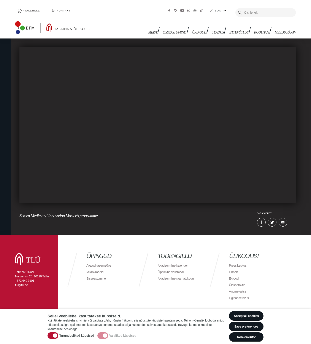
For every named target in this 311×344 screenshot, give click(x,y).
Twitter (272, 218)
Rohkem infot (245, 336)
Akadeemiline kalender (174, 261)
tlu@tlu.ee (21, 281)
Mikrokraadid (95, 268)
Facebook (169, 8)
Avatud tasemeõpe (99, 261)
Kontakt (56, 8)
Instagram (175, 8)
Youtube (182, 8)
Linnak (233, 268)
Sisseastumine (97, 274)
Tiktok (201, 8)
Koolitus (262, 27)
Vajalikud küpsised (122, 334)
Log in (220, 8)
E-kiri (283, 218)
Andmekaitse (238, 287)
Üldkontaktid (238, 281)
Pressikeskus (238, 261)
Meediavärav (285, 27)
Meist (160, 27)
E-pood (234, 274)
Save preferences (245, 324)
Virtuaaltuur (195, 8)
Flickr (188, 8)
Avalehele (29, 8)
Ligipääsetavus (240, 294)
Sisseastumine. (181, 27)
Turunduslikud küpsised (76, 334)
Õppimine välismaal (172, 268)
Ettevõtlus (241, 27)
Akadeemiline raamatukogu (177, 274)
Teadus (222, 27)
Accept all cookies (244, 312)
